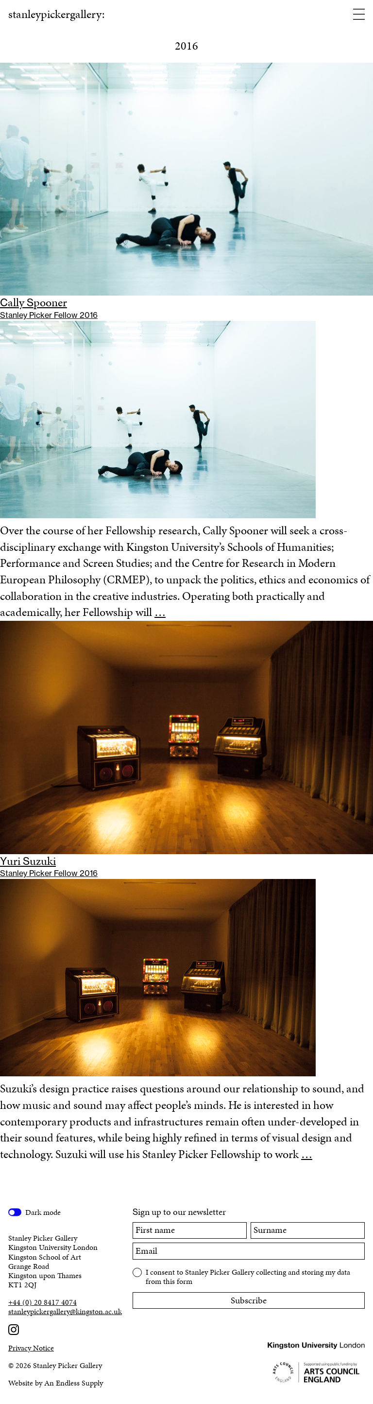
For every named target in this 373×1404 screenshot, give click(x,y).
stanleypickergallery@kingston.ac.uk (62, 1311)
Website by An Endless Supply (55, 1382)
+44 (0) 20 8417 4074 (42, 1302)
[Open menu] (359, 15)
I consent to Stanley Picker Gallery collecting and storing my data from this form (248, 1276)
